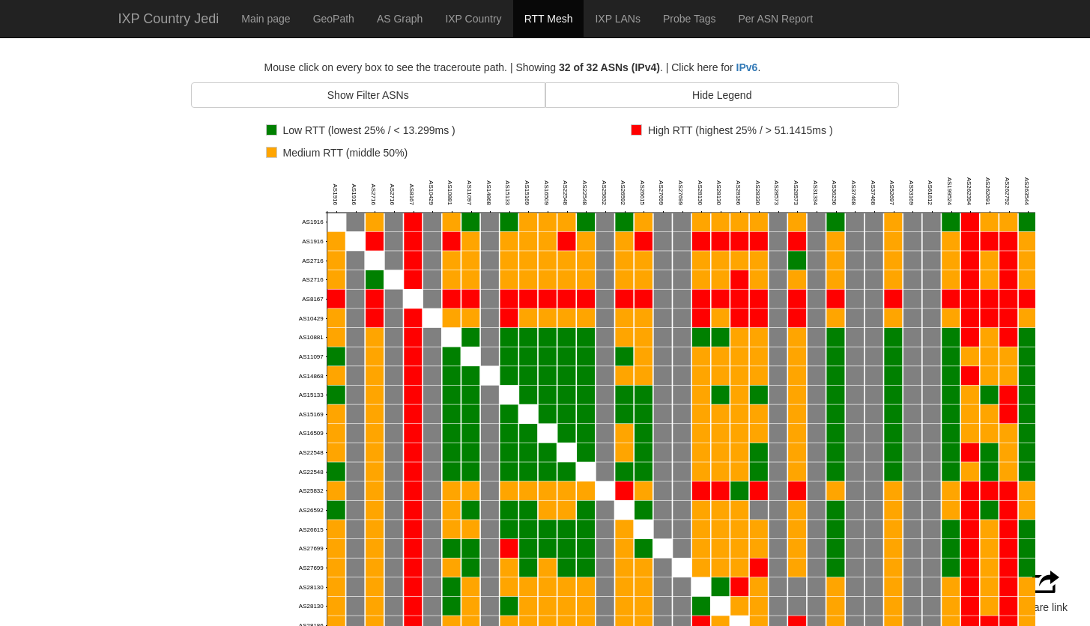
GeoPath (333, 19)
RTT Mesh (548, 19)
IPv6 (747, 67)
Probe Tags (689, 19)
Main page (265, 19)
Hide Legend (721, 95)
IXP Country (473, 19)
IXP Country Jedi (168, 18)
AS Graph (400, 19)
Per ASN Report (775, 19)
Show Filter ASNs (368, 95)
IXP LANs (617, 19)
